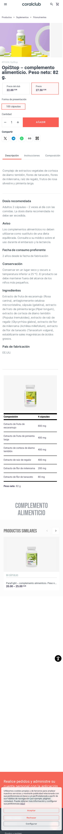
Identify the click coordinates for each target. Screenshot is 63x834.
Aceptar (31, 810)
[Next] (55, 530)
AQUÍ (22, 803)
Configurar (31, 824)
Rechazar (31, 817)
